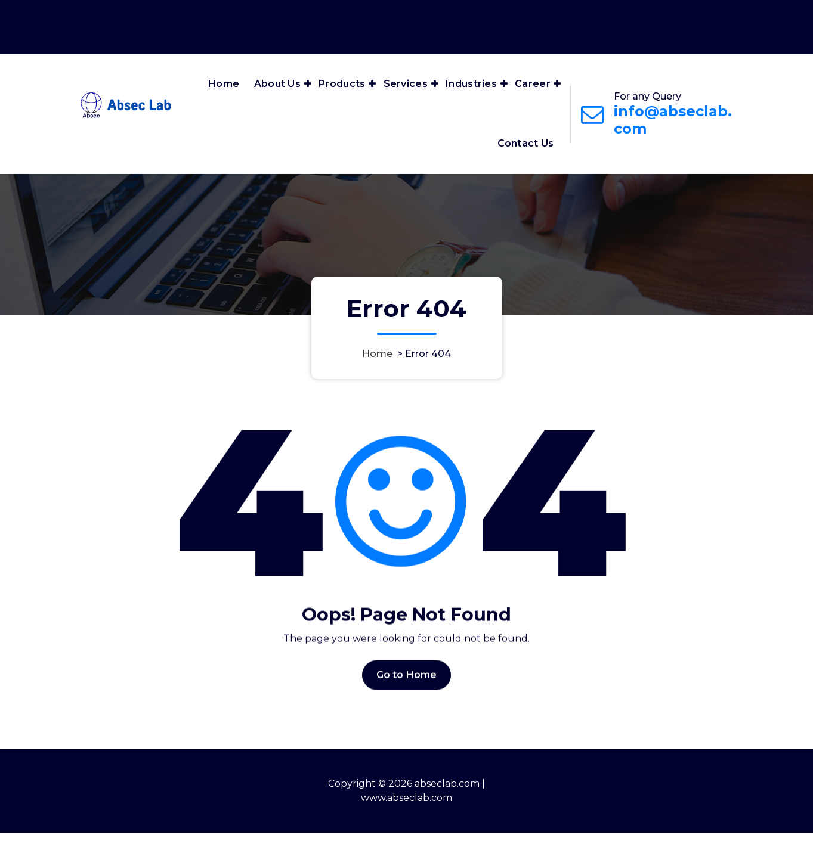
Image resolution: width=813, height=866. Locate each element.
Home (223, 83)
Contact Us (525, 143)
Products (342, 83)
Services (406, 83)
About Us (277, 83)
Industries (471, 83)
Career (533, 83)
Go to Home (406, 699)
